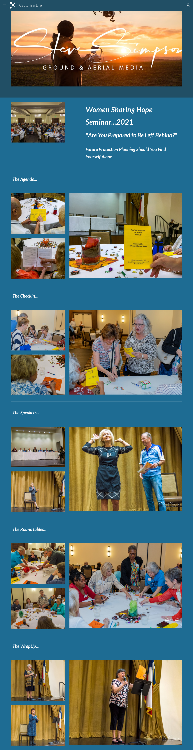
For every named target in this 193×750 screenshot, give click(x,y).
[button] (4, 5)
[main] (133, 132)
